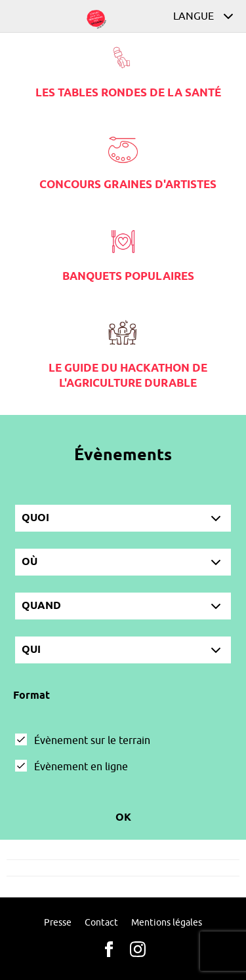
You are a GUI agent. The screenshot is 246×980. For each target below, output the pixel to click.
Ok (123, 818)
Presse (58, 922)
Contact (101, 922)
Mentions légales (166, 922)
